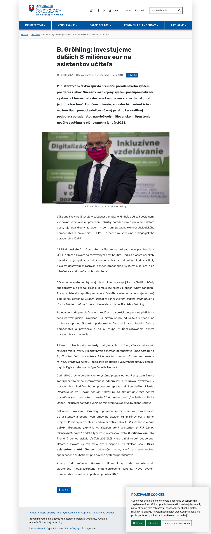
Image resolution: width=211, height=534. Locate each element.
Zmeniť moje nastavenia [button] (177, 523)
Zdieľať (133, 74)
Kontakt (139, 10)
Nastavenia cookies (103, 512)
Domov (24, 34)
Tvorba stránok (37, 528)
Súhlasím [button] (138, 523)
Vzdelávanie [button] (66, 25)
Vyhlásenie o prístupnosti (76, 512)
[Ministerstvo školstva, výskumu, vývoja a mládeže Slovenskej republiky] (46, 10)
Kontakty (34, 512)
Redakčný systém (75, 528)
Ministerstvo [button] (34, 25)
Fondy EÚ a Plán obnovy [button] (140, 25)
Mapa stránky (47, 512)
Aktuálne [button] (177, 25)
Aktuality (35, 34)
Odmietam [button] (153, 523)
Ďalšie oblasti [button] (99, 25)
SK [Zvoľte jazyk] (126, 10)
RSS (59, 512)
